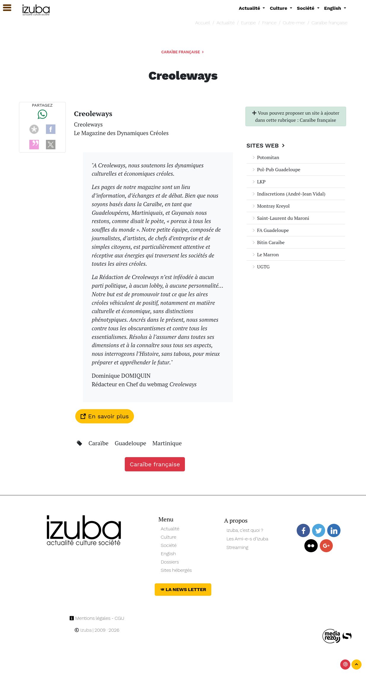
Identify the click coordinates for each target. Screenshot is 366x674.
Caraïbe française (329, 22)
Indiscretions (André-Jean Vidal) (288, 193)
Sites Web (267, 145)
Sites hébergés (176, 570)
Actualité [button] (250, 8)
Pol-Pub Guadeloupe (276, 169)
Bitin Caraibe (268, 242)
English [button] (333, 8)
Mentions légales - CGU (96, 618)
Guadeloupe (131, 443)
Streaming (237, 547)
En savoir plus (104, 416)
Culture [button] (279, 8)
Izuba (83, 630)
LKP (258, 181)
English (168, 553)
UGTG (260, 266)
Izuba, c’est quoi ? (244, 530)
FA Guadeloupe (270, 230)
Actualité (226, 22)
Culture (168, 537)
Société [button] (306, 8)
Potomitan (265, 157)
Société (169, 545)
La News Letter (183, 589)
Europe (248, 22)
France (269, 22)
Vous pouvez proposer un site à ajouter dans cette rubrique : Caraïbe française (295, 116)
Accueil (202, 22)
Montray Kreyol (270, 206)
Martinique (167, 443)
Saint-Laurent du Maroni (280, 218)
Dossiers (170, 562)
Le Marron (265, 254)
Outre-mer (294, 22)
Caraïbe (99, 443)
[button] (4, 8)
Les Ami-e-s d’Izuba (247, 539)
